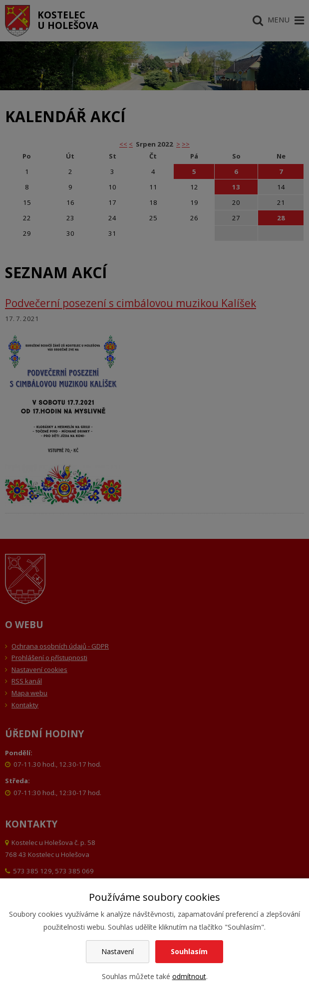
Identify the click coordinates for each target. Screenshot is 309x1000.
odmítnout (189, 976)
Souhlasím (189, 951)
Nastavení (117, 951)
